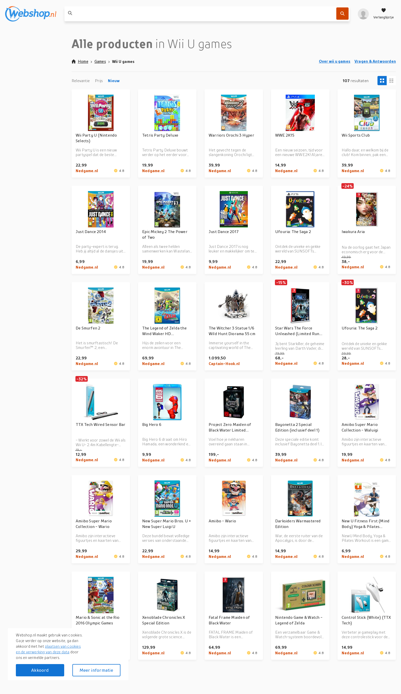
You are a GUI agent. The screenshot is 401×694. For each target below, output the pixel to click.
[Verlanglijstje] (383, 14)
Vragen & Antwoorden (375, 61)
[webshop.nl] (30, 13)
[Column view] (391, 80)
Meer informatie (96, 670)
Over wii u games (334, 61)
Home (80, 61)
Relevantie (81, 80)
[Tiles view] (382, 80)
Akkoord (40, 670)
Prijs (99, 80)
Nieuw (114, 80)
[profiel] (363, 14)
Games (100, 61)
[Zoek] (342, 13)
